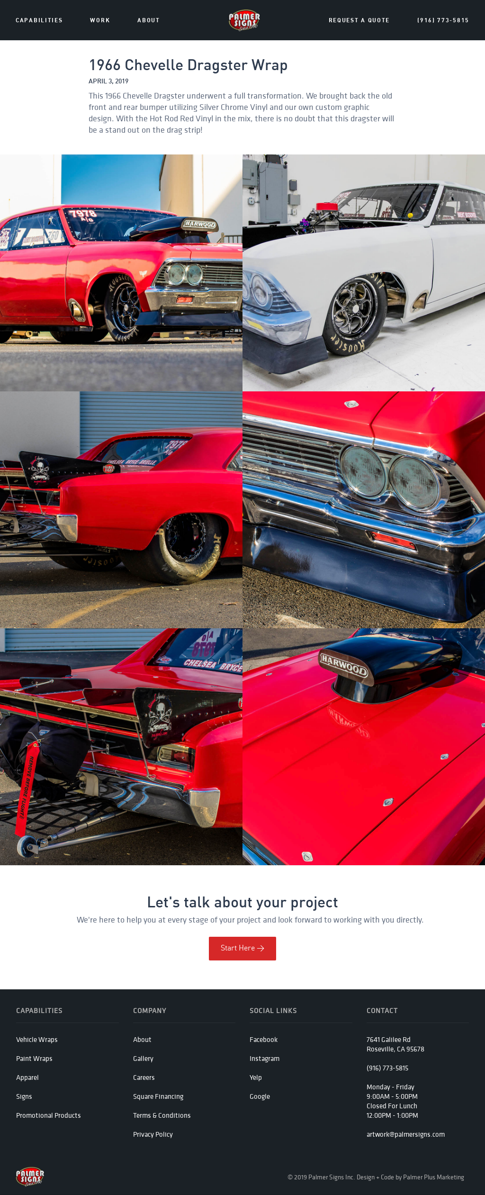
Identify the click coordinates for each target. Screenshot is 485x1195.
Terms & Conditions (162, 1115)
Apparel (27, 1077)
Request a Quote (359, 21)
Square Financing (158, 1096)
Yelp (256, 1077)
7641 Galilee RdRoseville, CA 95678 (395, 1044)
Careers (144, 1077)
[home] (244, 20)
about (148, 21)
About (142, 1039)
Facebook (264, 1039)
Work (100, 21)
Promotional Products (48, 1115)
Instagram (264, 1058)
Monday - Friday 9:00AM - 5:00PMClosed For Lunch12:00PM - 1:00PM (392, 1101)
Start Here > (242, 948)
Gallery (143, 1058)
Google (260, 1096)
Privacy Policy (153, 1134)
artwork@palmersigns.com (406, 1134)
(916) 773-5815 (443, 21)
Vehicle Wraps (37, 1039)
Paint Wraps (34, 1058)
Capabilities (39, 21)
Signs (24, 1096)
